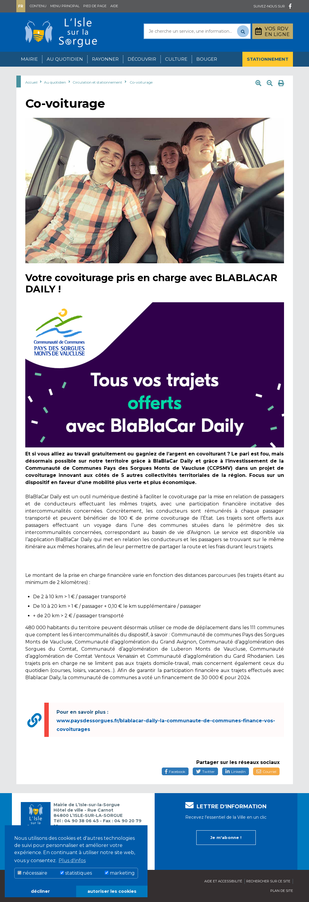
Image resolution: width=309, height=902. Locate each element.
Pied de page (94, 6)
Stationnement (267, 59)
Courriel (266, 771)
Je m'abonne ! (225, 837)
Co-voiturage (141, 82)
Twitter (205, 771)
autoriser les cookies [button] (112, 891)
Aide (114, 6)
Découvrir (142, 59)
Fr (20, 6)
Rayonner (105, 59)
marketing (120, 873)
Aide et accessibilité (223, 881)
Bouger (206, 59)
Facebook (175, 771)
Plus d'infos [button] (72, 860)
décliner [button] (40, 891)
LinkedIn (235, 771)
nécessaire (32, 873)
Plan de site (281, 891)
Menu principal (64, 6)
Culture (176, 59)
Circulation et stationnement (97, 82)
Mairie (29, 59)
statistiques (76, 873)
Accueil (31, 82)
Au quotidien (65, 59)
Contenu (38, 6)
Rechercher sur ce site (268, 881)
